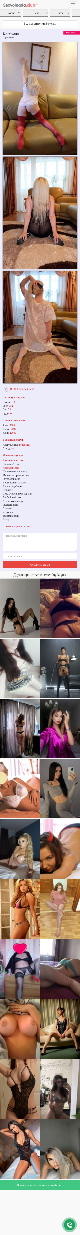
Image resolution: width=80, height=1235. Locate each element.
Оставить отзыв (40, 564)
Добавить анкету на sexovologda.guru (40, 1185)
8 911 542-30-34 (22, 389)
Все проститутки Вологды (40, 23)
